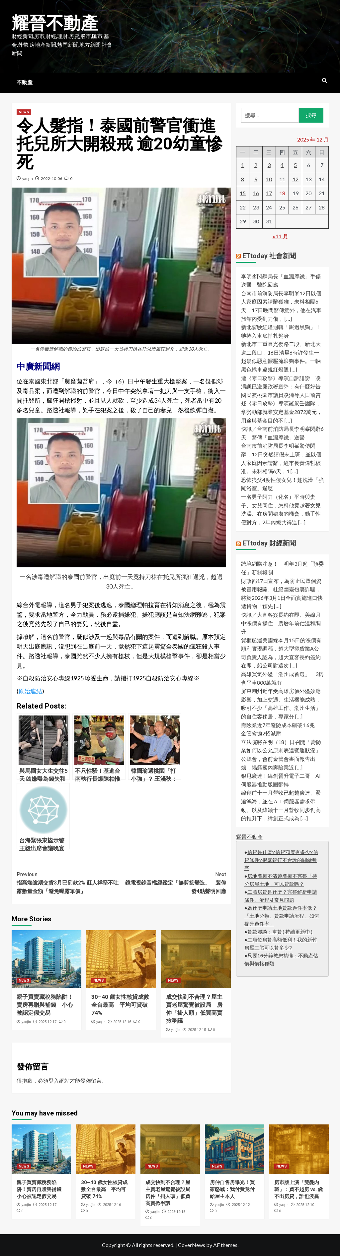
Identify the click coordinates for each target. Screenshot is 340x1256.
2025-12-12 (241, 1205)
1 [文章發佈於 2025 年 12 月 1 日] (242, 165)
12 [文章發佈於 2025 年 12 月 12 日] (295, 179)
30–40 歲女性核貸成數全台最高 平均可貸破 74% (120, 1005)
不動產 (25, 82)
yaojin (27, 178)
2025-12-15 (197, 1030)
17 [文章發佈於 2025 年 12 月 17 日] (269, 193)
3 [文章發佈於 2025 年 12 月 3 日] (269, 165)
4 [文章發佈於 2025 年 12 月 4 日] (282, 165)
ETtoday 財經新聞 (269, 543)
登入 (53, 1080)
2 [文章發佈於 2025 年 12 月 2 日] (255, 165)
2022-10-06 (51, 178)
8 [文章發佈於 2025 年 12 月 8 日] (242, 179)
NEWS (24, 112)
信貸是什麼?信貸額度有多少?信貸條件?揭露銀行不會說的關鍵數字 (281, 861)
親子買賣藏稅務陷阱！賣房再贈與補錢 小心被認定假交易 (45, 1005)
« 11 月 (280, 236)
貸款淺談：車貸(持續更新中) (280, 932)
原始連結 (30, 691)
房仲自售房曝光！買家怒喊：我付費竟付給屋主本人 (232, 1189)
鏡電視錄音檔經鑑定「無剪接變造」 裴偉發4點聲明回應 (173, 882)
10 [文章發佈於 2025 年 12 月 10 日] (269, 179)
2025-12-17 (47, 1022)
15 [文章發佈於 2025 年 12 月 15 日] (243, 193)
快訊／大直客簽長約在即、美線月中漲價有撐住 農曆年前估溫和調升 (281, 623)
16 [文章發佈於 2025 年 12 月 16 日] (256, 193)
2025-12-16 (122, 1022)
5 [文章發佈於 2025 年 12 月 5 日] (295, 165)
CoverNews (191, 1245)
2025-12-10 (305, 1205)
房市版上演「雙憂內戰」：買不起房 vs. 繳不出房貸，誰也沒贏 (298, 1189)
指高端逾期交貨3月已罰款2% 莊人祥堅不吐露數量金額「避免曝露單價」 (69, 882)
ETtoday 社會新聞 (269, 256)
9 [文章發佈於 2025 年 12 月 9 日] (255, 179)
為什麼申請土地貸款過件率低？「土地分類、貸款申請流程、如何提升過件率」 (281, 916)
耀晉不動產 (55, 23)
